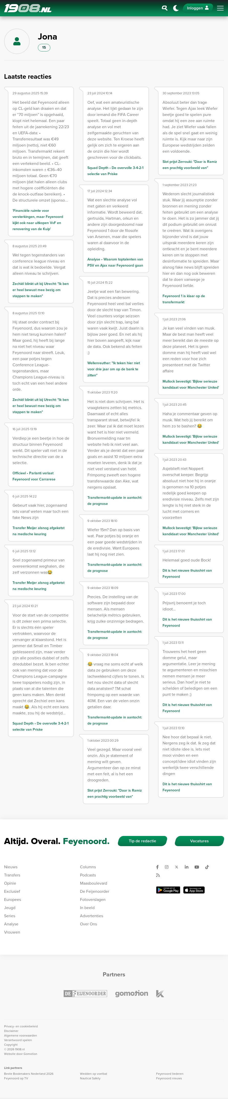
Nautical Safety (90, 1078)
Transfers (12, 875)
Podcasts (88, 875)
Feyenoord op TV (16, 1078)
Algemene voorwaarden (20, 1035)
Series (9, 916)
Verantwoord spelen (18, 1040)
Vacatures (199, 841)
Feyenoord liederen (170, 1073)
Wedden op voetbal (93, 1073)
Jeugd (9, 908)
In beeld (87, 908)
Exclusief (12, 891)
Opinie (10, 883)
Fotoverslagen (93, 899)
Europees (12, 899)
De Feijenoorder (94, 891)
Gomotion (30, 1054)
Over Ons (88, 924)
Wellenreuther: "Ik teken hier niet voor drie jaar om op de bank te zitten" (113, 369)
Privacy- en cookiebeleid (21, 1026)
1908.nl (28, 8)
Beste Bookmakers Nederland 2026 (28, 1073)
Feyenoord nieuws (169, 1078)
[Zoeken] (164, 8)
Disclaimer (11, 1031)
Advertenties (91, 916)
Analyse (11, 924)
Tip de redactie (142, 841)
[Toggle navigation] (220, 8)
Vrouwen (12, 932)
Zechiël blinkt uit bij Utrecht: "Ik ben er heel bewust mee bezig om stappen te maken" (41, 290)
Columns (88, 867)
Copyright (11, 1044)
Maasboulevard (93, 883)
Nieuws (10, 867)
